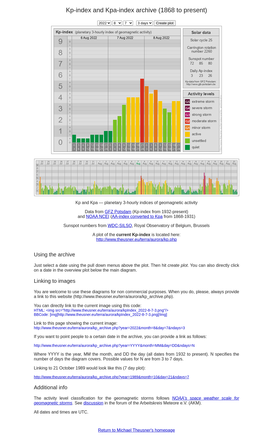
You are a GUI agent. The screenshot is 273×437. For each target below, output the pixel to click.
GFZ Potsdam (118, 211)
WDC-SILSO (120, 225)
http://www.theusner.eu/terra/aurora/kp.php (136, 239)
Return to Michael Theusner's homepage (136, 430)
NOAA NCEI (97, 216)
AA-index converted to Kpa (137, 216)
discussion (93, 403)
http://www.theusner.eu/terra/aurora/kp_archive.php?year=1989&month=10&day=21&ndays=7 (111, 377)
